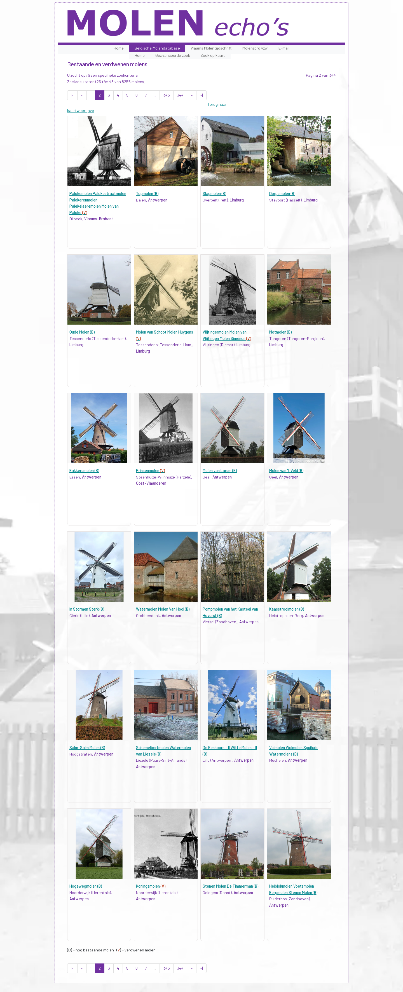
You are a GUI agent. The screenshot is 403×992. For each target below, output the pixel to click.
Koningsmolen (150, 886)
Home (119, 48)
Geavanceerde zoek (172, 55)
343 (166, 95)
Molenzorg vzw (255, 48)
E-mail (283, 48)
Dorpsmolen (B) (282, 193)
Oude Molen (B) (82, 332)
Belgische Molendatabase (157, 48)
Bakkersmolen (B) (84, 470)
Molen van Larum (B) (220, 470)
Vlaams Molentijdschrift (211, 48)
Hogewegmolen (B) (85, 886)
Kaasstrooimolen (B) (286, 609)
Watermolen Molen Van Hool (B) (162, 609)
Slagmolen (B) (214, 193)
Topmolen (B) (147, 193)
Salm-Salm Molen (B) (87, 747)
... (155, 95)
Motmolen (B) (280, 332)
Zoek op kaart (213, 55)
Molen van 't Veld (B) (286, 470)
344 (180, 95)
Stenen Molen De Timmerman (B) (230, 886)
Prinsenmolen (150, 470)
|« (72, 95)
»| (201, 95)
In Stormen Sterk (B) (86, 609)
